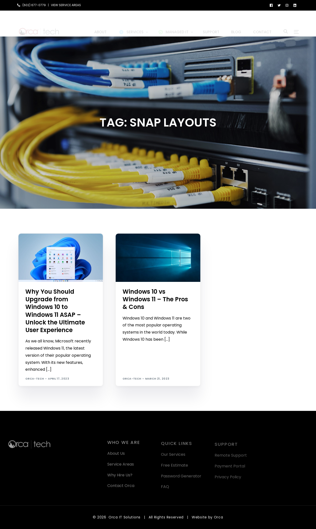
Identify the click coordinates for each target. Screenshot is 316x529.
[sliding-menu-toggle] (296, 23)
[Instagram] (287, 5)
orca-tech (34, 379)
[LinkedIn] (295, 5)
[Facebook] (271, 5)
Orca (218, 517)
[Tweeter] (279, 5)
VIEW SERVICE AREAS (66, 5)
